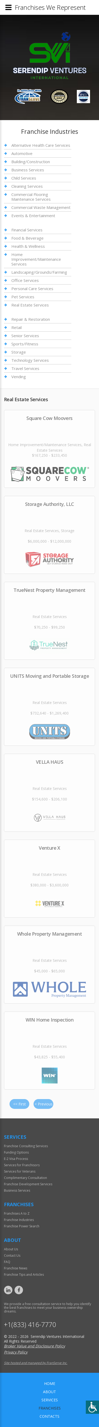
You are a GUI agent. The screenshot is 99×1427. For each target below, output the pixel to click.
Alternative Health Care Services (40, 145)
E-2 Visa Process (16, 1158)
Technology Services (30, 360)
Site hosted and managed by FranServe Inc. (35, 1363)
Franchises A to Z (17, 1213)
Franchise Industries (19, 1220)
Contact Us (12, 1255)
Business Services (27, 169)
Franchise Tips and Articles (24, 1274)
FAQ (7, 1262)
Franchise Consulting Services (26, 1146)
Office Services (25, 280)
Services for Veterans (19, 1171)
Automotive (21, 153)
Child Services (23, 178)
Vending (18, 376)
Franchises (50, 1408)
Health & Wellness (28, 246)
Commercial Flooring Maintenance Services (31, 197)
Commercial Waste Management (40, 207)
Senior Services (25, 335)
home (49, 1383)
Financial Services (27, 229)
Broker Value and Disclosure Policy (34, 1345)
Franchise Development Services (28, 1184)
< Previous (44, 1103)
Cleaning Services (27, 186)
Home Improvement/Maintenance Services (36, 259)
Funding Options (16, 1152)
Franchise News (15, 1268)
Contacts (49, 1416)
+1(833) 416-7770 (30, 1324)
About (49, 1391)
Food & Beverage (27, 238)
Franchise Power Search (21, 1226)
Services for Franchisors (22, 1165)
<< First (19, 1103)
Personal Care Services (32, 288)
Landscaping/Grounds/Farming (39, 272)
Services (49, 1399)
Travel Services (25, 368)
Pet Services (22, 296)
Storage (18, 352)
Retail (16, 327)
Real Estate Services (30, 305)
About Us (11, 1249)
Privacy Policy (15, 1352)
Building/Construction (30, 161)
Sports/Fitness (24, 343)
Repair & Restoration (30, 319)
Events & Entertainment (33, 215)
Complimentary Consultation (25, 1178)
